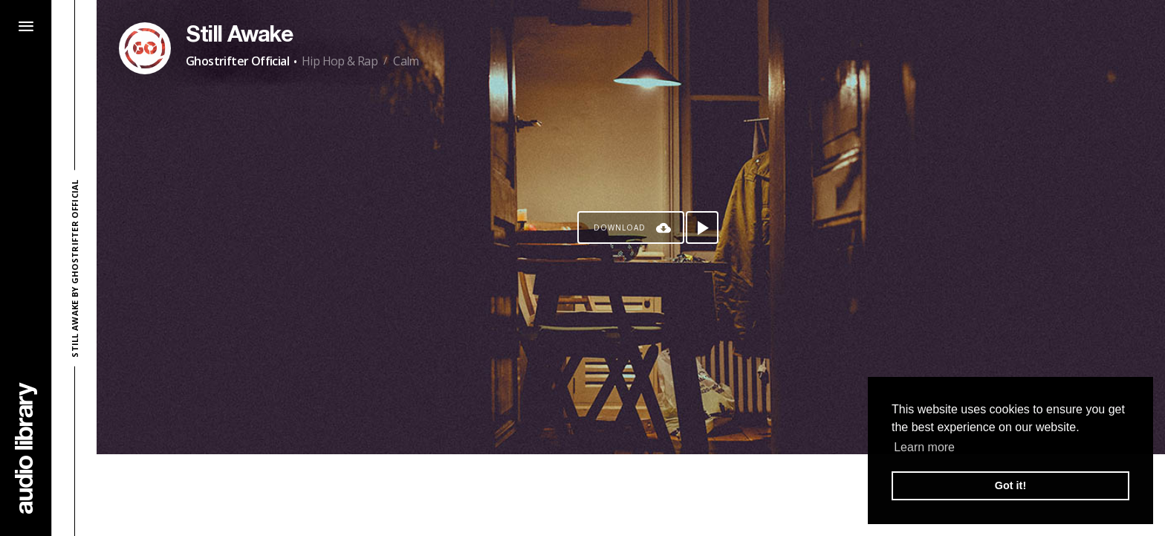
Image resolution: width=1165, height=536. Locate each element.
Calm (406, 61)
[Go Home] (26, 448)
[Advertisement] (631, 495)
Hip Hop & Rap (339, 61)
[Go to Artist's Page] (145, 48)
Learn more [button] (924, 447)
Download (620, 227)
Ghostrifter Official (237, 61)
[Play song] (702, 227)
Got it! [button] (1010, 485)
